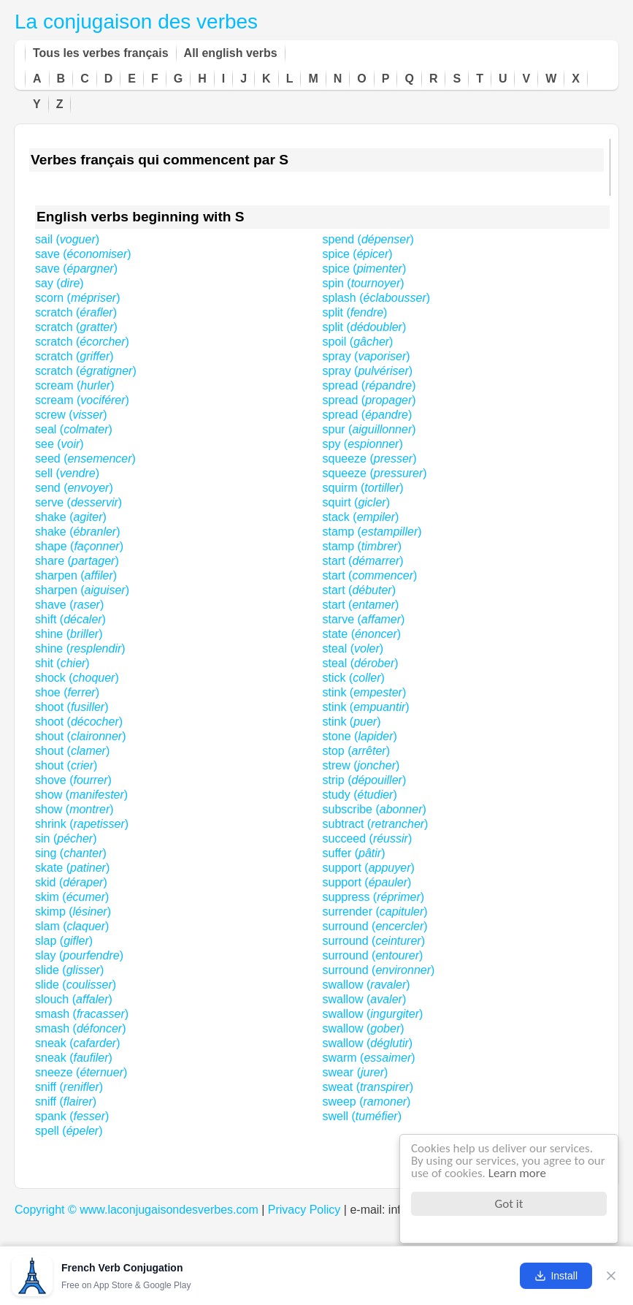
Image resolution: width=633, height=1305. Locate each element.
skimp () (73, 911)
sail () (67, 239)
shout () (80, 736)
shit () (62, 663)
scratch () (76, 312)
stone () (360, 736)
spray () (366, 356)
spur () (369, 429)
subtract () (376, 824)
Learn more (517, 1173)
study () (360, 794)
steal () (353, 648)
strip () (365, 780)
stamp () (372, 531)
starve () (364, 619)
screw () (71, 414)
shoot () (71, 707)
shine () (68, 634)
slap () (64, 941)
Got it (509, 1203)
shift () (70, 619)
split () (355, 312)
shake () (71, 517)
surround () (375, 926)
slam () (72, 926)
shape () (79, 546)
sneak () (77, 1043)
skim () (72, 897)
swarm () (369, 1057)
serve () (78, 502)
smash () (81, 1014)
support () (369, 867)
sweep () (367, 1101)
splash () (377, 298)
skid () (71, 882)
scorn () (77, 298)
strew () (361, 765)
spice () (358, 254)
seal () (73, 429)
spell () (69, 1131)
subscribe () (374, 809)
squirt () (356, 502)
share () (77, 561)
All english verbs (230, 53)
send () (74, 488)
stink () (365, 692)
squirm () (363, 488)
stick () (354, 677)
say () (59, 283)
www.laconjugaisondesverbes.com (169, 1209)
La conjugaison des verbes (136, 21)
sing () (71, 853)
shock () (77, 677)
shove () (73, 780)
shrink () (81, 824)
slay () (79, 955)
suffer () (354, 853)
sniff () (69, 1087)
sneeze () (81, 1072)
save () (83, 254)
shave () (69, 604)
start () (363, 561)
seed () (85, 458)
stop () (356, 751)
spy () (363, 444)
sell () (67, 473)
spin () (363, 283)
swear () (355, 1072)
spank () (72, 1116)
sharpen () (76, 575)
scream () (74, 385)
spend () (368, 239)
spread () (369, 385)
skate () (72, 867)
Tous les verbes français (101, 53)
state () (362, 634)
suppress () (374, 897)
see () (59, 444)
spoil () (358, 341)
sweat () (368, 1087)
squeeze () (370, 458)
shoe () (67, 692)
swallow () (366, 984)
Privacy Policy (304, 1209)
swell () (362, 1116)
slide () (69, 970)
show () (81, 794)
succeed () (368, 838)
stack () (361, 517)
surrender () (375, 911)
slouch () (73, 999)
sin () (65, 838)
